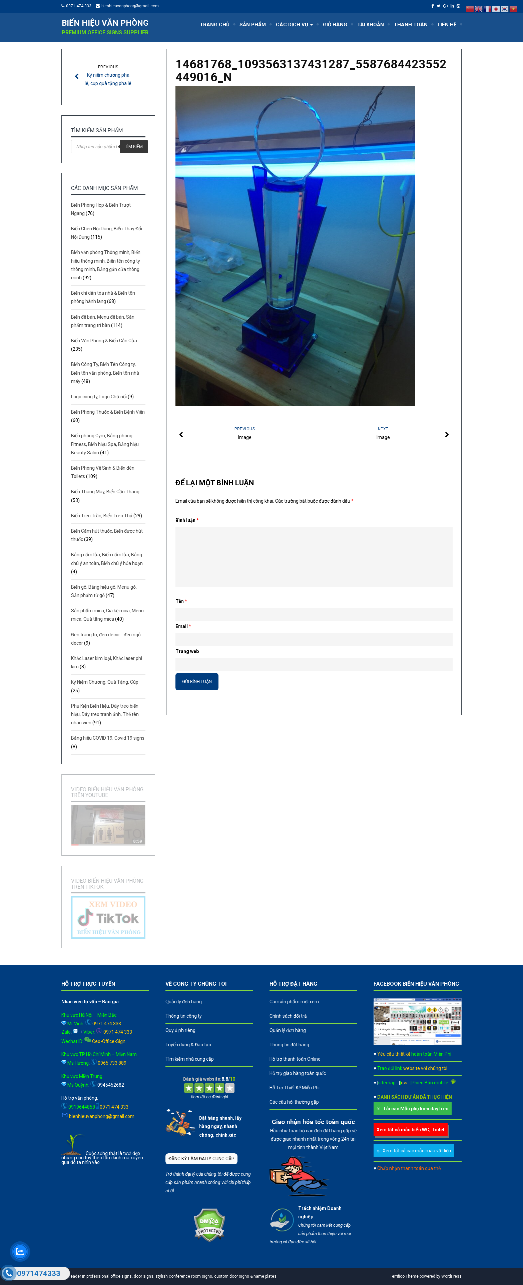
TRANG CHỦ (214, 25)
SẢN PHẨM (252, 25)
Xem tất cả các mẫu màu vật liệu (417, 1150)
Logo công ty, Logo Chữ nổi (99, 396)
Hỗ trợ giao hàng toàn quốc (298, 1073)
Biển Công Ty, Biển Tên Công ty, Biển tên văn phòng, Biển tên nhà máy (105, 373)
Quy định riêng (180, 1030)
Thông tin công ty (183, 1016)
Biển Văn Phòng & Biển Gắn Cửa (104, 340)
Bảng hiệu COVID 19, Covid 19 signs (107, 738)
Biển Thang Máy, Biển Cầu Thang (105, 491)
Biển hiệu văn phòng (105, 23)
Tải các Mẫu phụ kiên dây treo (416, 1108)
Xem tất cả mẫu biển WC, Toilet (411, 1129)
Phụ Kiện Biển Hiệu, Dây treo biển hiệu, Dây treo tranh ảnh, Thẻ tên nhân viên (105, 714)
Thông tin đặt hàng (289, 1044)
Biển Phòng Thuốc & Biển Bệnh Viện (108, 412)
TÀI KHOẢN (370, 25)
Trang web (187, 651)
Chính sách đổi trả (288, 1016)
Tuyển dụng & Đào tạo (188, 1044)
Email (183, 626)
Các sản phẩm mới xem (294, 1001)
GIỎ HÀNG (335, 25)
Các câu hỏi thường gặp (294, 1102)
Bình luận (187, 520)
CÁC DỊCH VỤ (294, 25)
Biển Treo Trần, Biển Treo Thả (101, 515)
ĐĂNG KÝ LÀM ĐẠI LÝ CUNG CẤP (201, 1158)
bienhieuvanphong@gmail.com (130, 6)
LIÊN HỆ (447, 25)
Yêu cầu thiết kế (414, 1054)
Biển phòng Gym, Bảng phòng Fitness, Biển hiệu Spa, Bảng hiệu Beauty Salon (105, 444)
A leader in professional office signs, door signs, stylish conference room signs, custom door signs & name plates (171, 1276)
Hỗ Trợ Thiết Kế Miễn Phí (295, 1087)
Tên (181, 601)
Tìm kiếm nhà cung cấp (189, 1059)
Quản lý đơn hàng (183, 1001)
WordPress (451, 1276)
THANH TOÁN (411, 25)
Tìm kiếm (134, 146)
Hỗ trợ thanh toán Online (295, 1059)
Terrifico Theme (404, 1276)
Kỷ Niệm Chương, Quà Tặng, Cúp (104, 682)
